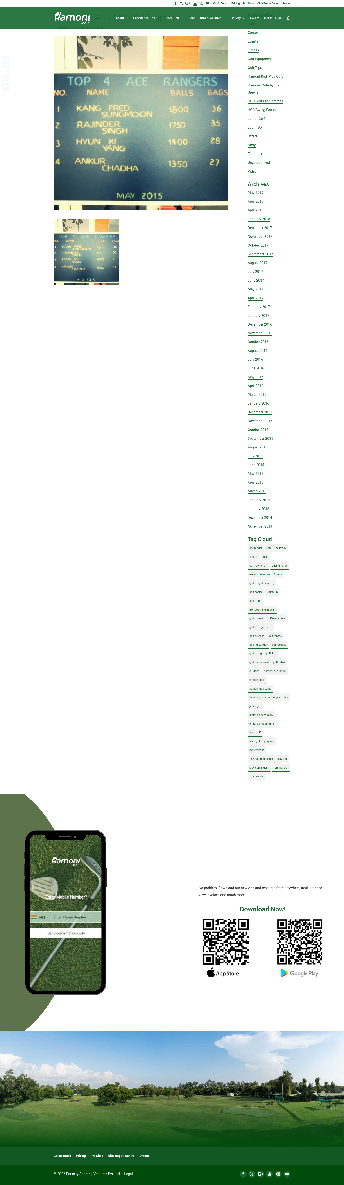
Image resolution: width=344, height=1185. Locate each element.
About (120, 18)
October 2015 (258, 430)
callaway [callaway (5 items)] (281, 548)
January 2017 (258, 315)
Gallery (236, 18)
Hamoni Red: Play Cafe (265, 76)
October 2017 (258, 245)
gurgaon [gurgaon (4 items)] (254, 671)
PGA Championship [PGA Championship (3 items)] (261, 758)
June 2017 (256, 280)
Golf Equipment (260, 59)
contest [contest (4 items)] (253, 556)
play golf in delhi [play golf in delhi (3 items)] (259, 767)
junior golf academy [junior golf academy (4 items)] (261, 715)
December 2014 (260, 517)
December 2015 (260, 412)
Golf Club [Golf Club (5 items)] (272, 592)
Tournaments (258, 154)
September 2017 (260, 254)
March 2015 (257, 491)
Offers (252, 136)
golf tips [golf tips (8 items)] (271, 653)
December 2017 (260, 228)
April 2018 (255, 210)
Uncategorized (259, 162)
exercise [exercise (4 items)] (265, 574)
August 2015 (257, 447)
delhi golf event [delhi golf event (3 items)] (258, 565)
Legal (128, 1174)
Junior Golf (256, 119)
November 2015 (260, 421)
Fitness (253, 50)
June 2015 (256, 465)
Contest (254, 33)
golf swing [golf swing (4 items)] (255, 653)
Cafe (191, 18)
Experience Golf (144, 18)
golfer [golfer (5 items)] (252, 627)
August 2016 (257, 351)
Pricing (235, 3)
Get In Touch (220, 3)
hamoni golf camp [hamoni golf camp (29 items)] (260, 688)
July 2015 (255, 456)
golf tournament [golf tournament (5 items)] (259, 662)
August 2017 (257, 263)
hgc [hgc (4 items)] (286, 697)
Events (286, 3)
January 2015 (258, 509)
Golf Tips (255, 68)
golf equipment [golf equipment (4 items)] (276, 618)
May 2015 (255, 474)
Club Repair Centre (268, 3)
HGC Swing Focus (262, 110)
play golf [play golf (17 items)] (282, 758)
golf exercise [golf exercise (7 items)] (256, 636)
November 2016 (260, 333)
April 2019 (255, 201)
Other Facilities (210, 18)
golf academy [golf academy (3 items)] (266, 583)
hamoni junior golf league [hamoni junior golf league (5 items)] (264, 697)
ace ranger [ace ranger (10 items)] (255, 548)
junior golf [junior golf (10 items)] (255, 706)
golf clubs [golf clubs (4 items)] (255, 600)
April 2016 (255, 386)
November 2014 (260, 526)
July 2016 (255, 359)
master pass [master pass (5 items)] (256, 750)
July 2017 (255, 272)
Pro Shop (248, 3)
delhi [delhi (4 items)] (265, 556)
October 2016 (258, 342)
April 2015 (255, 482)
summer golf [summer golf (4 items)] (280, 767)
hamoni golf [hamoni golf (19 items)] (256, 679)
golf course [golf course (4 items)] (256, 618)
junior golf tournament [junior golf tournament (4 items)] (262, 723)
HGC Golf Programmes (265, 101)
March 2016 (257, 395)
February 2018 (259, 219)
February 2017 (259, 307)
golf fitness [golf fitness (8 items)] (275, 636)
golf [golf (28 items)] (251, 583)
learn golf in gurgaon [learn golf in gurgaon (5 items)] (261, 741)
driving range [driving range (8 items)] (279, 565)
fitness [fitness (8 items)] (278, 574)
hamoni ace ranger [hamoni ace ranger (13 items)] (275, 671)
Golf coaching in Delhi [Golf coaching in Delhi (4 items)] (262, 609)
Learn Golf (172, 18)
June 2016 (256, 368)
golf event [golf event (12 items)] (266, 627)
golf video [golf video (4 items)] (279, 662)
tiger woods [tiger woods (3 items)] (256, 776)
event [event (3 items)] (252, 574)
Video (252, 171)
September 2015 (260, 438)
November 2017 (260, 236)
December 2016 (260, 324)
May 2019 (255, 193)
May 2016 (255, 377)
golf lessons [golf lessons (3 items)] (279, 644)
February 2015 (259, 500)
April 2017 (255, 298)
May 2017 (255, 289)
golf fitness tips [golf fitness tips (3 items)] (258, 644)
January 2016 (258, 403)
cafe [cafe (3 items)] (268, 548)
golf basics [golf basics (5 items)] (255, 592)
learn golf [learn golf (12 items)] (255, 732)
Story (252, 145)
